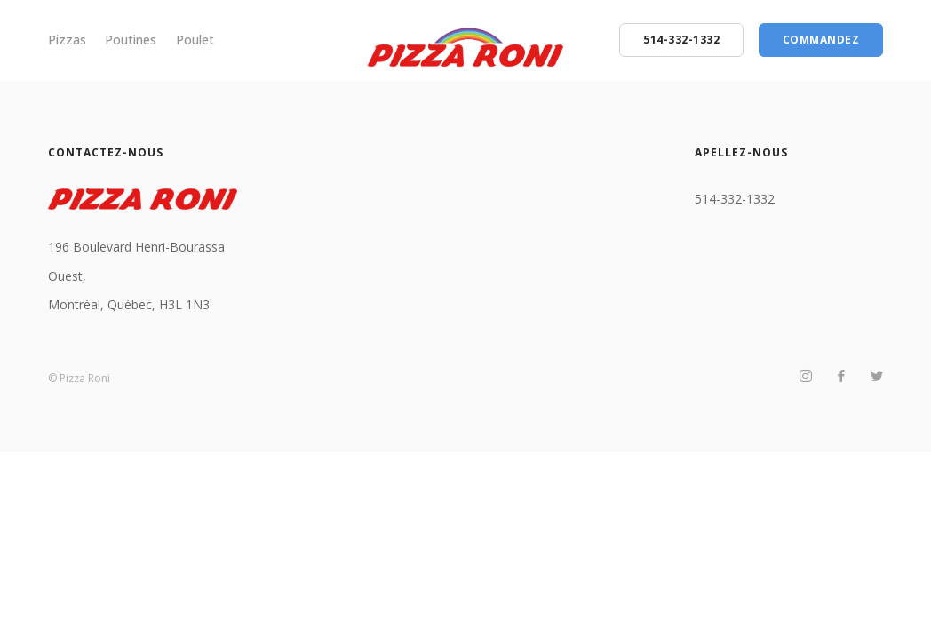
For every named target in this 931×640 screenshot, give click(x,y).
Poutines (130, 39)
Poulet (195, 39)
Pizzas (67, 39)
